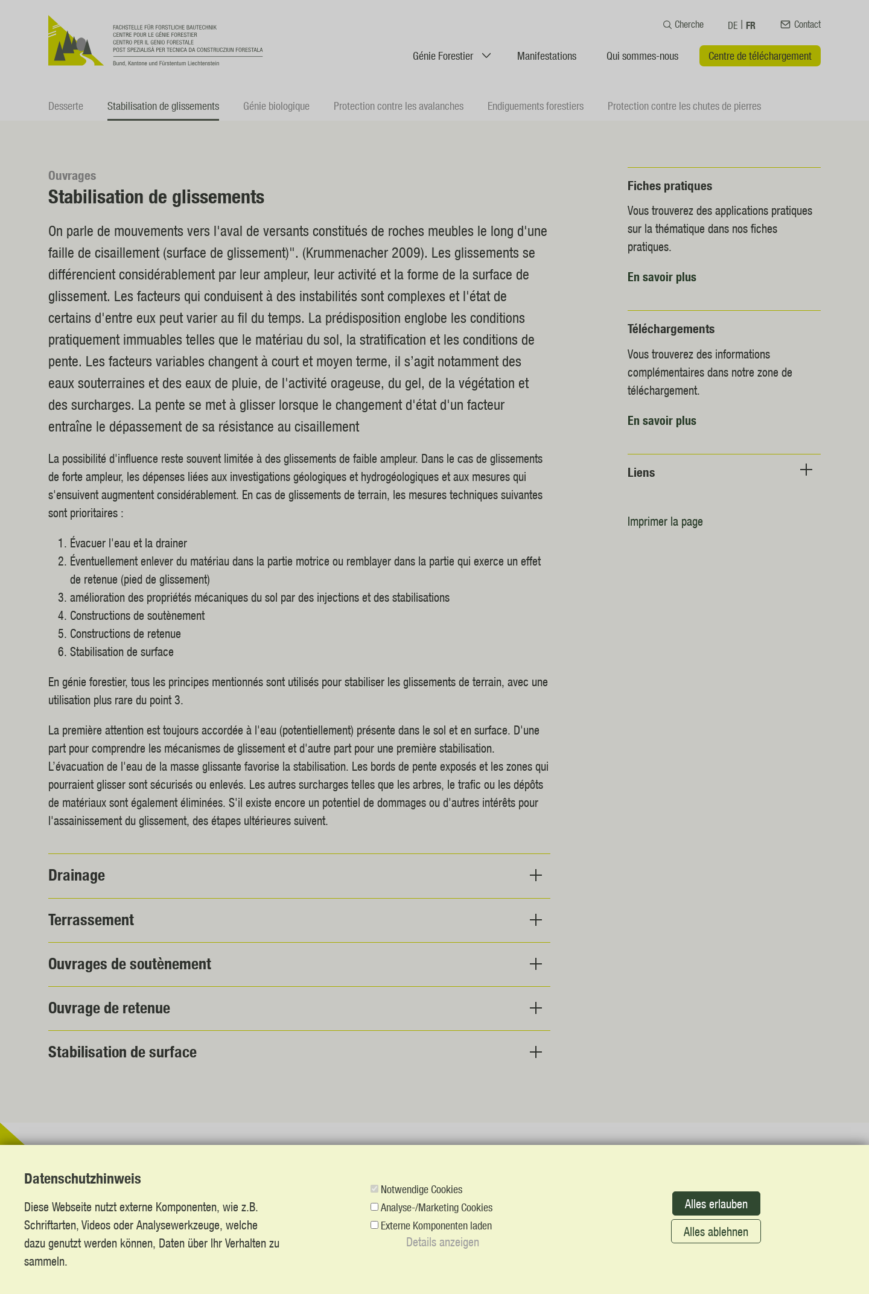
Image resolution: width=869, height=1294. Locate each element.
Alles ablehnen (716, 1231)
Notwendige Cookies (421, 1189)
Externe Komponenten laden (436, 1225)
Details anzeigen (442, 1241)
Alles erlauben (716, 1203)
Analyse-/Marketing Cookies (436, 1207)
